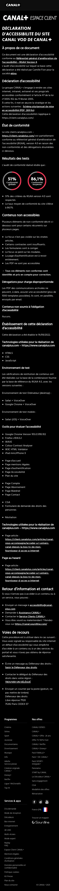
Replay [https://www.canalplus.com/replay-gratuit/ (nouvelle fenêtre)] (7, 843)
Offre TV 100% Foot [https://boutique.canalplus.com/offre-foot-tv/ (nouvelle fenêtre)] (40, 740)
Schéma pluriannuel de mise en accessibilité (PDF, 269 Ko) (28, 109)
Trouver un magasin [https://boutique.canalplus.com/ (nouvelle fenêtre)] (40, 818)
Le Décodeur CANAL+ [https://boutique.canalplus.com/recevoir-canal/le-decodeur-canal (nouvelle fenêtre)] (41, 776)
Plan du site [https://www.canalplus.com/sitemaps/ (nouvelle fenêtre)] (9, 880)
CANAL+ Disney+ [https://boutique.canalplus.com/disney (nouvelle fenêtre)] (39, 748)
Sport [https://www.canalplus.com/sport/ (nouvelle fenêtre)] (6, 736)
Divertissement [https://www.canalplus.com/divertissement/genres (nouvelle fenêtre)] (11, 748)
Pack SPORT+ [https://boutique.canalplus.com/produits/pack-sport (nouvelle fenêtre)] (37, 761)
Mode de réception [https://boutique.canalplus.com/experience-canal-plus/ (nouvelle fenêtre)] (12, 813)
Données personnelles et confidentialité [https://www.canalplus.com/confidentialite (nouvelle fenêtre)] (15, 866)
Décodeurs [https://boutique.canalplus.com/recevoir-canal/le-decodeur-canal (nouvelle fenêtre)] (9, 817)
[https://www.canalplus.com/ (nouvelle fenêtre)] (44, 809)
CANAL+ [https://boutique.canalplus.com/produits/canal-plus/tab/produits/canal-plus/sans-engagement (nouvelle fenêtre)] (35, 731)
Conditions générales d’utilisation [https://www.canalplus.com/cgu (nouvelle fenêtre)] (13, 859)
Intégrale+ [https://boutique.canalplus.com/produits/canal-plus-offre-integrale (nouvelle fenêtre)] (36, 764)
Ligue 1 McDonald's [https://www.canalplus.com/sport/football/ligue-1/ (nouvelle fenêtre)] (12, 783)
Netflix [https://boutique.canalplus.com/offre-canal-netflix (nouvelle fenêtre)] (7, 779)
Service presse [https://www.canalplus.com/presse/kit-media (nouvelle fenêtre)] (10, 764)
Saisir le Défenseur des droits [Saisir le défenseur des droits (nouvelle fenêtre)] (21, 668)
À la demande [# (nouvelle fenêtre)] (10, 809)
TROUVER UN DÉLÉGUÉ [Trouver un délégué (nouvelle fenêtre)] (18, 682)
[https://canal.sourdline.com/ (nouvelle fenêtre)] (40, 822)
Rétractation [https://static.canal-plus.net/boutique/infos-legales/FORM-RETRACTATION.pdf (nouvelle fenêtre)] (37, 793)
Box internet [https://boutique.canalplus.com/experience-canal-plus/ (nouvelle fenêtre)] (9, 821)
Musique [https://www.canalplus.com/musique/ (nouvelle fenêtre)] (8, 753)
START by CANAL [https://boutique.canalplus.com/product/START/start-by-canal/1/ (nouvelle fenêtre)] (39, 772)
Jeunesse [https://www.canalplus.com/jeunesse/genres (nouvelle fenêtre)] (8, 740)
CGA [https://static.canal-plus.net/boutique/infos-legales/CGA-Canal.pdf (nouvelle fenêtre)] (34, 785)
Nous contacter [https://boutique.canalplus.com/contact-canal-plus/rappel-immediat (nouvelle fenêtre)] (11, 885)
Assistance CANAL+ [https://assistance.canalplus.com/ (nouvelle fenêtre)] (30, 613)
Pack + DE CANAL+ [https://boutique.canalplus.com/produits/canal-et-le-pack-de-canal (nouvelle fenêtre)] (40, 757)
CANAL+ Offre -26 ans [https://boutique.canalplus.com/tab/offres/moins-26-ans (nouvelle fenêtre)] (41, 736)
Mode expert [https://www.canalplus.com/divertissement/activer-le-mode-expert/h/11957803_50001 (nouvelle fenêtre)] (10, 838)
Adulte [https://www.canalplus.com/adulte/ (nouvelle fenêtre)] (7, 761)
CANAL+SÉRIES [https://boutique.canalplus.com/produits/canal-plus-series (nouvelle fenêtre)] (38, 727)
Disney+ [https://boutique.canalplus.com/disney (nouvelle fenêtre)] (7, 775)
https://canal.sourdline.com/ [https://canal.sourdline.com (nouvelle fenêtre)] (31, 624)
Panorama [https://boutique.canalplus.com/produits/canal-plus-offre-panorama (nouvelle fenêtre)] (36, 768)
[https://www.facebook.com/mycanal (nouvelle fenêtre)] (34, 802)
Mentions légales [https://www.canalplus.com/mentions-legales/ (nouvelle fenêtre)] (11, 854)
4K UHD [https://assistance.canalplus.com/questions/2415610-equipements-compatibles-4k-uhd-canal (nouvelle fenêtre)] (7, 830)
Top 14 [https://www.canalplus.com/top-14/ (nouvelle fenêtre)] (7, 788)
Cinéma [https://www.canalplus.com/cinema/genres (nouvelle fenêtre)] (7, 727)
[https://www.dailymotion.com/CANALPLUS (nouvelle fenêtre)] (40, 802)
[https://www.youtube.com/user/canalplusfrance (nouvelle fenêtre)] (47, 802)
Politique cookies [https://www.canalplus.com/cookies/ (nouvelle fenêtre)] (11, 872)
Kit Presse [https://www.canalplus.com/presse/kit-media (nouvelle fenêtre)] (8, 876)
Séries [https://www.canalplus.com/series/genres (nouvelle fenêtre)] (7, 731)
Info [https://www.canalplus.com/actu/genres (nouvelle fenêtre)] (6, 757)
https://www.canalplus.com (38, 345)
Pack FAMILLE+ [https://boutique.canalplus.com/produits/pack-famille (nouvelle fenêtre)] (38, 753)
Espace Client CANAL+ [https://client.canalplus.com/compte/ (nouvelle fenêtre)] (14, 850)
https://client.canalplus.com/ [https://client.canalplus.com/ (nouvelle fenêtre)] (18, 136)
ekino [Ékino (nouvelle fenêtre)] (14, 74)
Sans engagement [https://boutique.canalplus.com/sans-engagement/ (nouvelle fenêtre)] (40, 781)
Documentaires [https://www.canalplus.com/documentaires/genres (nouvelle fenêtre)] (11, 744)
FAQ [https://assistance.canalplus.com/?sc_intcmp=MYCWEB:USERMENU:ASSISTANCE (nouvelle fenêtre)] (6, 845)
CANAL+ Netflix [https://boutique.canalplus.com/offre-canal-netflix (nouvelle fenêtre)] (38, 744)
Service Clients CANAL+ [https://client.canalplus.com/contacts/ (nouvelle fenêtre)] (32, 617)
